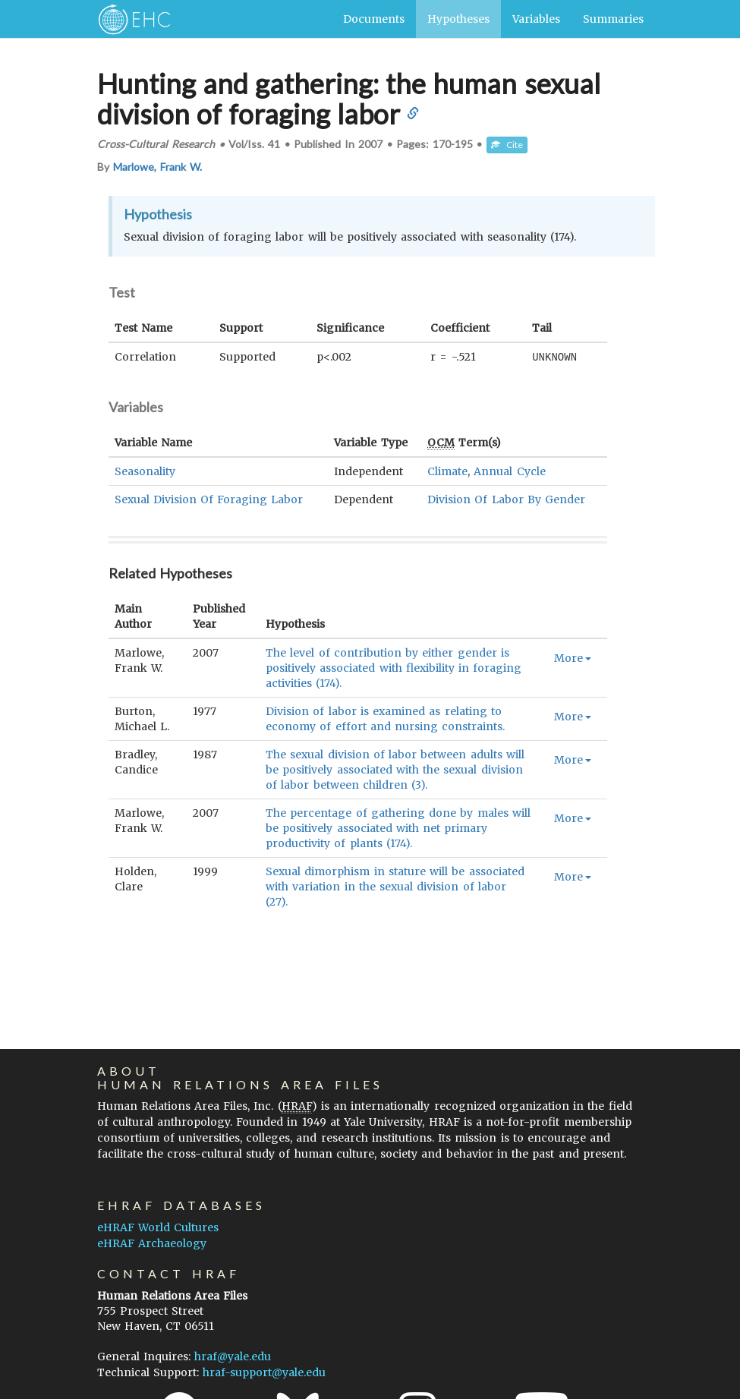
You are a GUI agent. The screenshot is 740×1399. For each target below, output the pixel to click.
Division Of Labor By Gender (506, 499)
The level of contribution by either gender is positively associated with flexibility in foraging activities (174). (393, 667)
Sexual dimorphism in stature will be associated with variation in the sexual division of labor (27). (395, 886)
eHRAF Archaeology (151, 1243)
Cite (507, 144)
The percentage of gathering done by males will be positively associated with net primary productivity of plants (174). (398, 827)
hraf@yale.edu (232, 1356)
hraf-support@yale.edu (264, 1372)
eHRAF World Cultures (158, 1227)
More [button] (572, 657)
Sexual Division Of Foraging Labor (209, 499)
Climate (447, 470)
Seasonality (145, 470)
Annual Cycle (509, 470)
